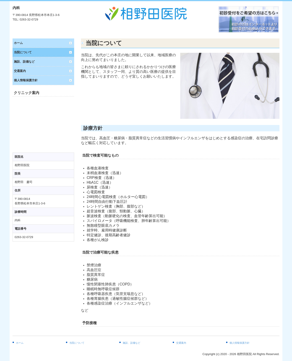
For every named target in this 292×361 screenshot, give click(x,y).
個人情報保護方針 (26, 80)
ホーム (18, 43)
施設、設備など (24, 61)
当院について (23, 52)
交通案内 (20, 71)
